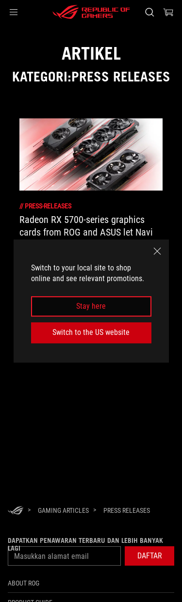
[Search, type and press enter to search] (149, 12)
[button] (13, 12)
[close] (157, 251)
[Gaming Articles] (63, 510)
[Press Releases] (126, 510)
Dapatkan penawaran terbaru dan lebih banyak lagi (85, 544)
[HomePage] (15, 511)
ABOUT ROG (23, 583)
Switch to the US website (91, 332)
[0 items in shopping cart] (168, 12)
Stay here (91, 306)
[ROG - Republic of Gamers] (91, 12)
